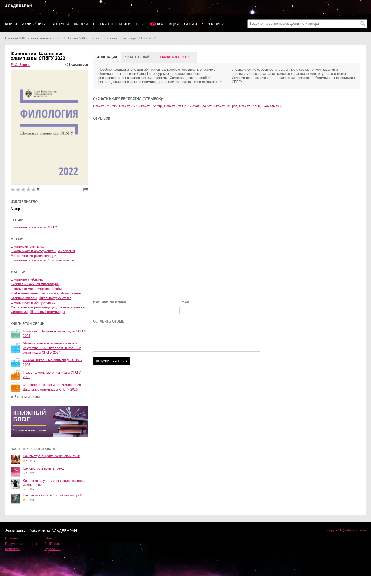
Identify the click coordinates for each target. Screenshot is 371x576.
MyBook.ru (53, 549)
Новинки (11, 538)
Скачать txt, (128, 106)
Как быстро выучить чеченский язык (51, 456)
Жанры (81, 24)
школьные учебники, (27, 279)
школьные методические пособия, (37, 289)
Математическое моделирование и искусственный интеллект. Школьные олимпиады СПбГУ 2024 (52, 348)
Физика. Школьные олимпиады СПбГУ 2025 (52, 362)
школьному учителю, (27, 246)
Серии (190, 24)
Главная (11, 38)
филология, (67, 251)
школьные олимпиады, (29, 260)
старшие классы (61, 260)
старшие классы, (24, 298)
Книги (11, 24)
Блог (140, 24)
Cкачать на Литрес (176, 57)
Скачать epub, (250, 106)
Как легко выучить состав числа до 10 (53, 495)
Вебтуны (60, 24)
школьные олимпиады (47, 312)
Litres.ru (51, 538)
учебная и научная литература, (35, 284)
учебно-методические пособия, (35, 293)
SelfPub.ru (52, 544)
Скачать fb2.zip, (105, 106)
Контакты (12, 549)
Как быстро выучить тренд (43, 468)
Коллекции (168, 24)
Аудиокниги (34, 24)
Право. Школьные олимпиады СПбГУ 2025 (52, 375)
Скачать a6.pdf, (226, 106)
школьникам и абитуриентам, (34, 251)
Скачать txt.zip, (151, 106)
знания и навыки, (72, 307)
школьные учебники (38, 38)
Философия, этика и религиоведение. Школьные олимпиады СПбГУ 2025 (52, 387)
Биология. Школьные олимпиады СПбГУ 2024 (54, 333)
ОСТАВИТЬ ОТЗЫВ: (109, 321)
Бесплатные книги (112, 24)
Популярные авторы (21, 544)
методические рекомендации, (34, 256)
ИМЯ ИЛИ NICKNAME (110, 302)
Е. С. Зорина (68, 38)
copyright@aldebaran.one (346, 530)
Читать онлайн (138, 57)
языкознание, (71, 293)
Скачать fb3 (271, 106)
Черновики (213, 24)
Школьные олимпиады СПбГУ (34, 227)
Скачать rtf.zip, (175, 106)
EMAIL (184, 302)
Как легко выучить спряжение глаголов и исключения (55, 483)
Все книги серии (27, 397)
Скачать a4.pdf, (201, 106)
